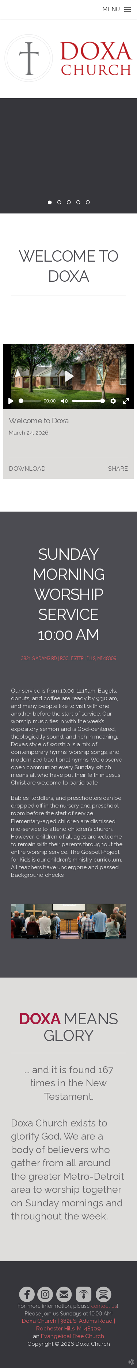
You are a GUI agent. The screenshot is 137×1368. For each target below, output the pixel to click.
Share (118, 468)
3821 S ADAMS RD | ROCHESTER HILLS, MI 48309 (68, 658)
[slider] (30, 400)
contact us (104, 1305)
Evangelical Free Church (72, 1336)
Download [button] (27, 468)
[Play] (11, 401)
